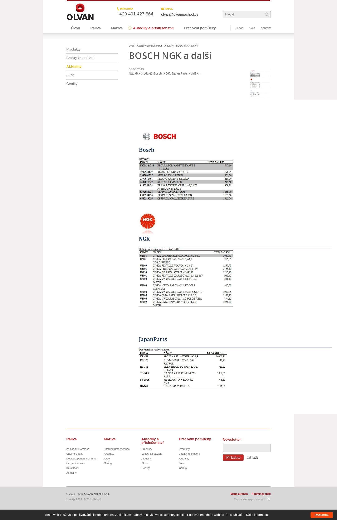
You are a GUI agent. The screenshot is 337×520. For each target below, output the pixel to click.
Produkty (73, 49)
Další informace (257, 514)
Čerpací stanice (75, 463)
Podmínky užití (261, 493)
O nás (239, 28)
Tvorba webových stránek (249, 499)
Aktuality (169, 45)
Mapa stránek (239, 493)
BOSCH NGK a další (187, 45)
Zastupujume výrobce (117, 449)
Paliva (95, 28)
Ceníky (72, 84)
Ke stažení (72, 468)
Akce (252, 28)
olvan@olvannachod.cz (180, 14)
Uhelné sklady (74, 454)
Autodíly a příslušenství (153, 28)
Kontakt (265, 28)
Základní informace (77, 449)
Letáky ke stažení (80, 58)
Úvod (75, 28)
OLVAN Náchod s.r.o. (97, 493)
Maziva (117, 28)
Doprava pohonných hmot (81, 458)
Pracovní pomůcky (200, 28)
